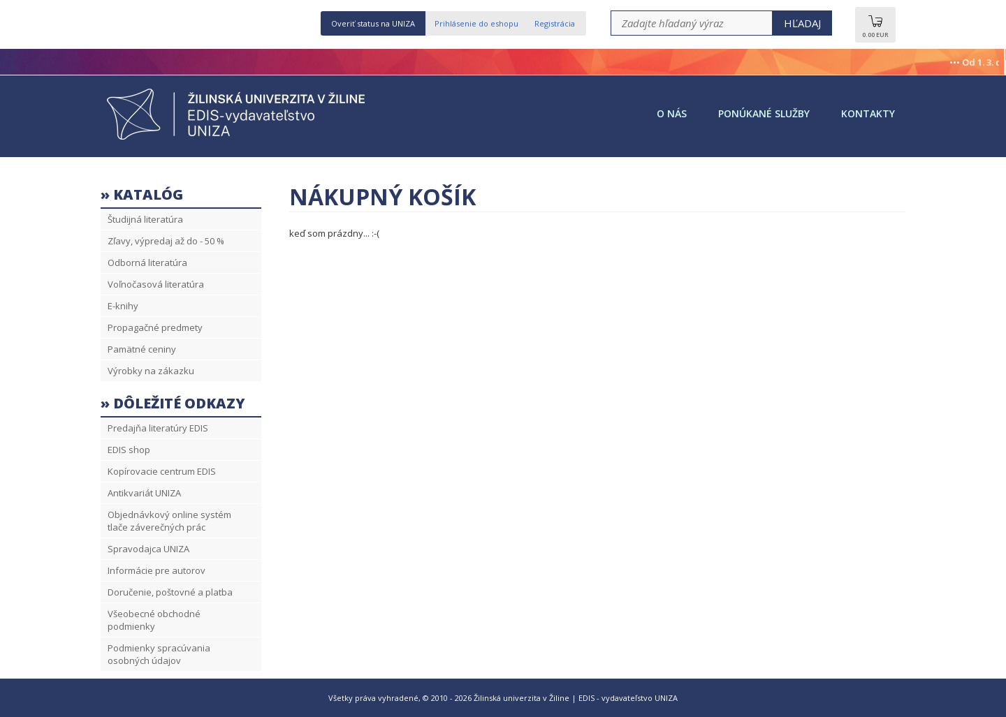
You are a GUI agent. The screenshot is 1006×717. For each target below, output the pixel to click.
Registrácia (554, 23)
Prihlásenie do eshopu (476, 23)
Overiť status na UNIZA (373, 23)
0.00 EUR (875, 30)
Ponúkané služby (764, 113)
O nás (672, 113)
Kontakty (868, 113)
